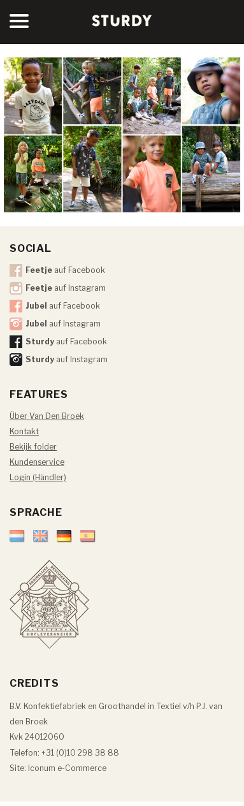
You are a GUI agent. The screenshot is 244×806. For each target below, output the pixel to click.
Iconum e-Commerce (67, 768)
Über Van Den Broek (47, 416)
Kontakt (24, 431)
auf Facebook (65, 270)
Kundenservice (37, 462)
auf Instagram (65, 288)
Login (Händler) (38, 477)
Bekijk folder (33, 446)
